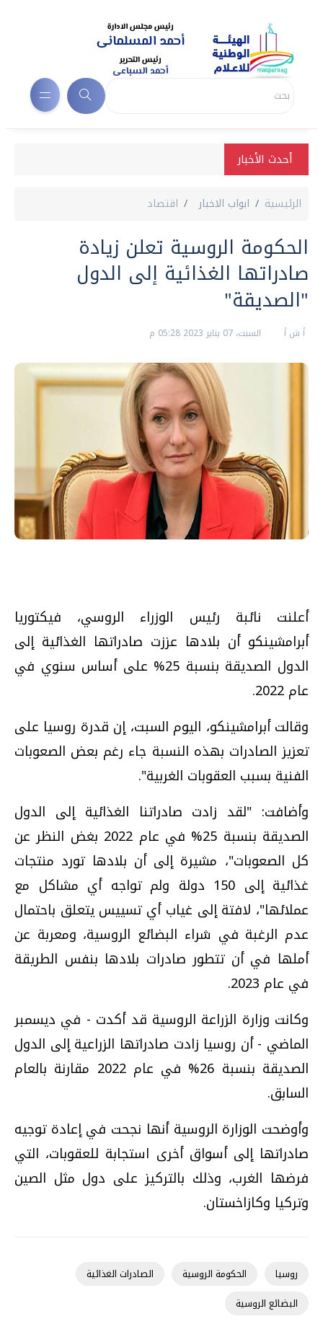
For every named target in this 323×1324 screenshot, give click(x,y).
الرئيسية (283, 203)
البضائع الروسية (267, 1303)
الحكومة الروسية (214, 1274)
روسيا (286, 1274)
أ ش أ (293, 333)
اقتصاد (162, 203)
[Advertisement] (154, 579)
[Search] (199, 96)
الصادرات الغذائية (120, 1274)
